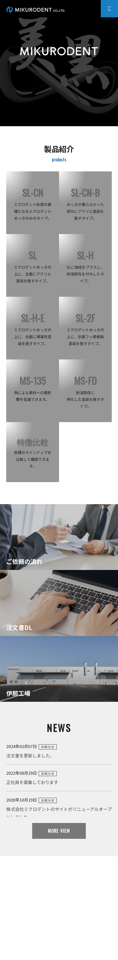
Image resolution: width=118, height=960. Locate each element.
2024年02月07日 (59, 751)
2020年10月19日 (59, 809)
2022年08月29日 (59, 778)
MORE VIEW (59, 831)
